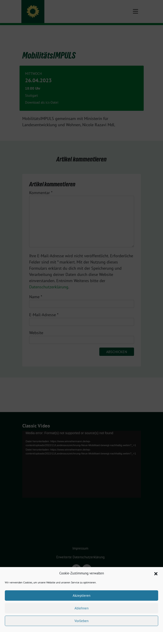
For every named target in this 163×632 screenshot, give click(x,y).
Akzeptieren (81, 595)
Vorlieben (81, 621)
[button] (156, 573)
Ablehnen (81, 608)
